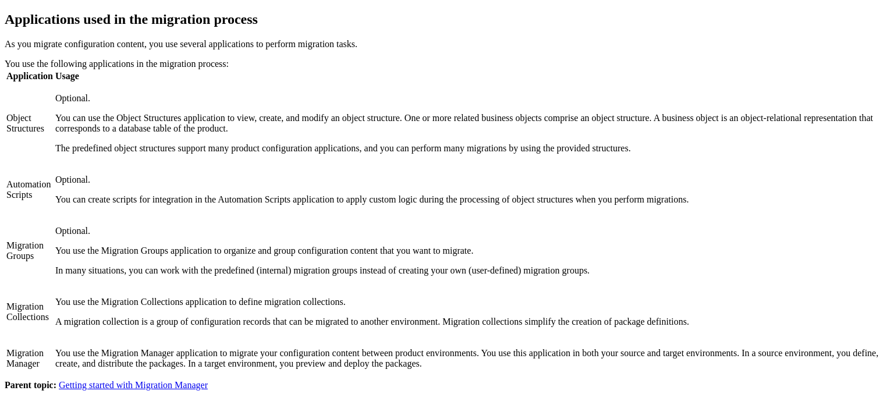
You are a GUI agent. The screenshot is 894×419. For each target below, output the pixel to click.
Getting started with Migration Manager (133, 385)
